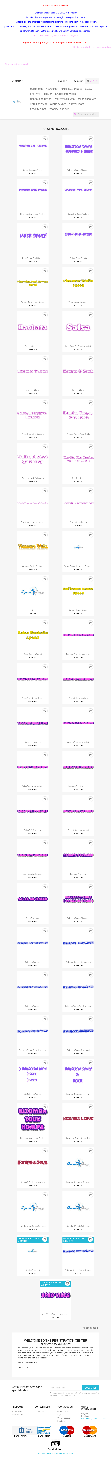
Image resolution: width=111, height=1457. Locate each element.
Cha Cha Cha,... (78, 478)
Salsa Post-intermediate (32, 786)
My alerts (61, 1421)
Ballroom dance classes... (78, 918)
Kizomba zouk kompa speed (33, 302)
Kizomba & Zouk (33, 390)
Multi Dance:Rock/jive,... (32, 258)
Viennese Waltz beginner (33, 566)
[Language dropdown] (63, 81)
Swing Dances (58, 104)
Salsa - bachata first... (32, 170)
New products (18, 1414)
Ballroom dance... (32, 962)
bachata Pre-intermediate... (78, 654)
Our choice (36, 89)
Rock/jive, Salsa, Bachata (78, 214)
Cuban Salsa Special (78, 258)
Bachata (35, 94)
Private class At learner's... (32, 522)
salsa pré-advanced (32, 830)
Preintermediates (64, 99)
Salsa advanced (33, 918)
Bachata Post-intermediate (78, 742)
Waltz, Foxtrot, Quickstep (33, 478)
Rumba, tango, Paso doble (78, 434)
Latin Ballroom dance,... (33, 1094)
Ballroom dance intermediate (78, 962)
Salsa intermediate (33, 742)
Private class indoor (78, 522)
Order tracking (63, 1411)
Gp (32, 610)
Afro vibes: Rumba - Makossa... (55, 1314)
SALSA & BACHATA (87, 99)
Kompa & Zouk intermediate (33, 1182)
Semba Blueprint (33, 1270)
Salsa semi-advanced (32, 874)
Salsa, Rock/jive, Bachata (33, 434)
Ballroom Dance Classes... (78, 170)
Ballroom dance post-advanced (78, 1270)
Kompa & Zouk (78, 390)
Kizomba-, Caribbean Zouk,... (32, 214)
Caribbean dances (71, 89)
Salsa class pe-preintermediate (78, 346)
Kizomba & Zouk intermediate (78, 1138)
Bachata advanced (78, 874)
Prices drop (17, 1411)
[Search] (86, 114)
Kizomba (47, 94)
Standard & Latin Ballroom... (78, 1226)
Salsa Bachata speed (33, 654)
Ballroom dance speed (78, 610)
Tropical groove (59, 109)
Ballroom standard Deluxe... (78, 1182)
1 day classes (76, 104)
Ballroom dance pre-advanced (78, 1006)
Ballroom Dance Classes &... (78, 1094)
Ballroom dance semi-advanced (32, 1050)
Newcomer (52, 89)
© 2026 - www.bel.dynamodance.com (55, 1453)
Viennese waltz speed (78, 302)
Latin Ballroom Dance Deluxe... (33, 1226)
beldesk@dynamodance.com (93, 1418)
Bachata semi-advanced (78, 830)
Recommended (38, 109)
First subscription (41, 99)
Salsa (88, 89)
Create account (64, 1418)
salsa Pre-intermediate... (32, 698)
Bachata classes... (33, 346)
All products (91, 1327)
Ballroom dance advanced (78, 1050)
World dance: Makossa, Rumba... (78, 566)
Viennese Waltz (38, 104)
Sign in (60, 1414)
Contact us (17, 80)
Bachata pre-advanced (78, 786)
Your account (65, 1406)
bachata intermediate (78, 698)
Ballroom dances (65, 94)
